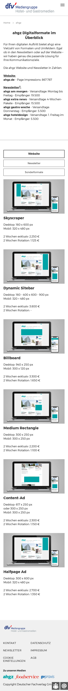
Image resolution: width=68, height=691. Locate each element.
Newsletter (12, 650)
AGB (33, 657)
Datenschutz (41, 643)
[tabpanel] (34, 391)
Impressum (39, 650)
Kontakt (9, 643)
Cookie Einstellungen (14, 659)
